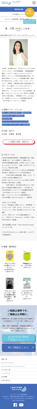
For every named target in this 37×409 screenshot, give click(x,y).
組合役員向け (27, 112)
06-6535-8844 (18, 338)
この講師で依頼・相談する (18, 142)
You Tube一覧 (5, 370)
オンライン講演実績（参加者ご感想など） (19, 19)
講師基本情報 (19, 9)
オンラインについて (7, 363)
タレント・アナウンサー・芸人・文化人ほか (15, 124)
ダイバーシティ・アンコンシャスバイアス (15, 121)
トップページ (5, 373)
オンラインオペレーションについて (13, 366)
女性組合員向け (7, 118)
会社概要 (4, 377)
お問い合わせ (5, 380)
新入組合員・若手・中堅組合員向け (13, 115)
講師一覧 (4, 359)
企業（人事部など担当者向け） (11, 112)
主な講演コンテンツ (18, 14)
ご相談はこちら (18, 347)
